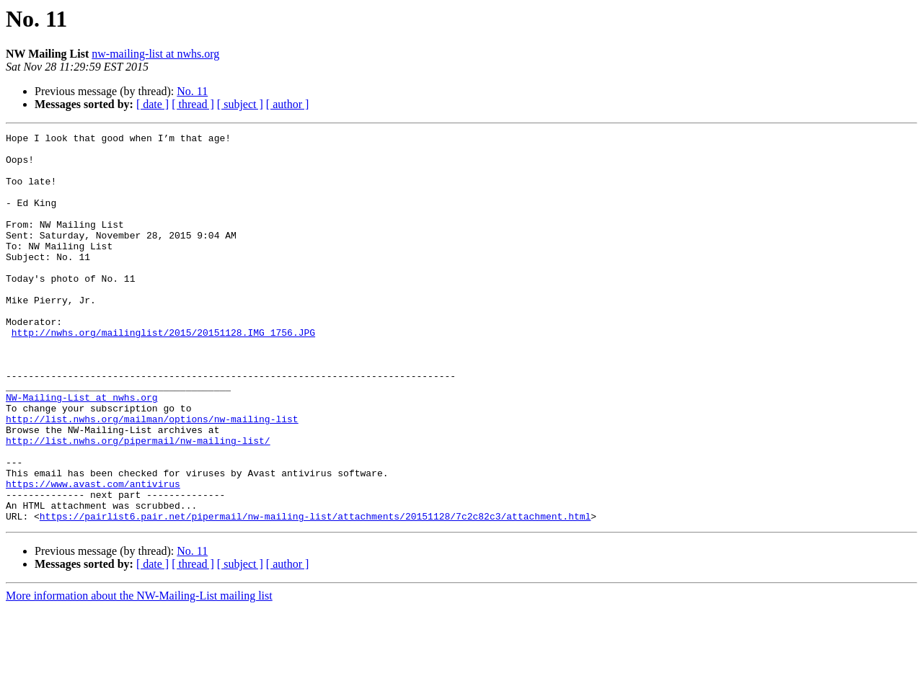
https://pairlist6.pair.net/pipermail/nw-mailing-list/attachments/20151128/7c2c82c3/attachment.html (315, 593)
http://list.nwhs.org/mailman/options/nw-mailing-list (152, 477)
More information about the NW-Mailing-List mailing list (139, 673)
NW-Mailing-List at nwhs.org (82, 451)
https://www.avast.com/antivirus (93, 554)
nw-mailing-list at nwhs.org (155, 54)
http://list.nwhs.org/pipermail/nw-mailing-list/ (138, 502)
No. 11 (192, 91)
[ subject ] (240, 104)
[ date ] (152, 104)
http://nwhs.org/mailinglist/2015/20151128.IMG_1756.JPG (163, 373)
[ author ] (287, 104)
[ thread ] (193, 104)
